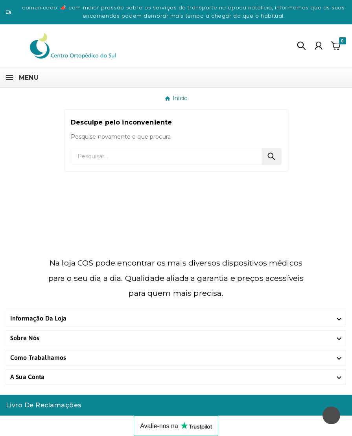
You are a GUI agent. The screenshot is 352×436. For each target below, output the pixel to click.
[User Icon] (318, 46)
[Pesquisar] (166, 156)
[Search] (271, 156)
